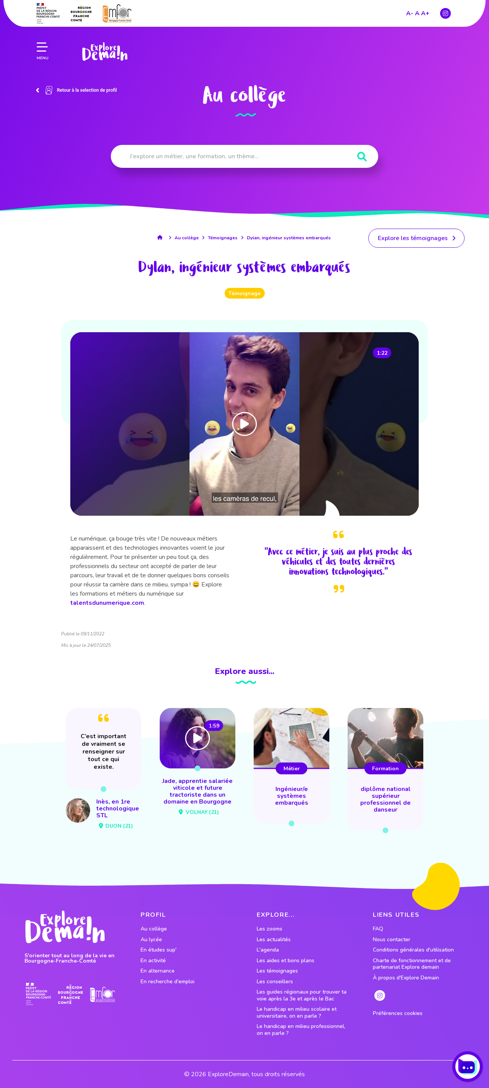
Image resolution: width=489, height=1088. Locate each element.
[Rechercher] (362, 157)
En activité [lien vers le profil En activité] (153, 960)
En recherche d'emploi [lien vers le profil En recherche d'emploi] (167, 981)
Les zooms (269, 929)
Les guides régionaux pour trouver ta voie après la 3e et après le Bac (302, 995)
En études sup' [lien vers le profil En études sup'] (158, 950)
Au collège (187, 238)
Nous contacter (391, 939)
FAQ (378, 929)
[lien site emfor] (117, 11)
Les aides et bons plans (285, 960)
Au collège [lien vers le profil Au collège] (154, 929)
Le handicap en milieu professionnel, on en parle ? (301, 1029)
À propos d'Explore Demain (406, 977)
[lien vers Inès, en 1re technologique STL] (103, 770)
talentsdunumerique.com (107, 603)
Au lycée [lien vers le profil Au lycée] (151, 939)
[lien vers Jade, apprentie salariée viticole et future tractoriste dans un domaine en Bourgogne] (197, 763)
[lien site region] (81, 11)
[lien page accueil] (104, 49)
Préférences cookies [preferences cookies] (398, 1013)
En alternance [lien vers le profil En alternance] (158, 971)
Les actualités (274, 939)
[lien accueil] (162, 237)
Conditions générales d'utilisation (413, 950)
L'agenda (268, 950)
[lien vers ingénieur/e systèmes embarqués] (291, 765)
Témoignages (223, 238)
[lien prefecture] (48, 11)
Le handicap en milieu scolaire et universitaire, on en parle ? (297, 1012)
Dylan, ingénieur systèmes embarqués (289, 238)
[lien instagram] (445, 11)
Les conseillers (275, 981)
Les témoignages (277, 971)
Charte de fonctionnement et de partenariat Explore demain (412, 964)
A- (409, 11)
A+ (425, 11)
